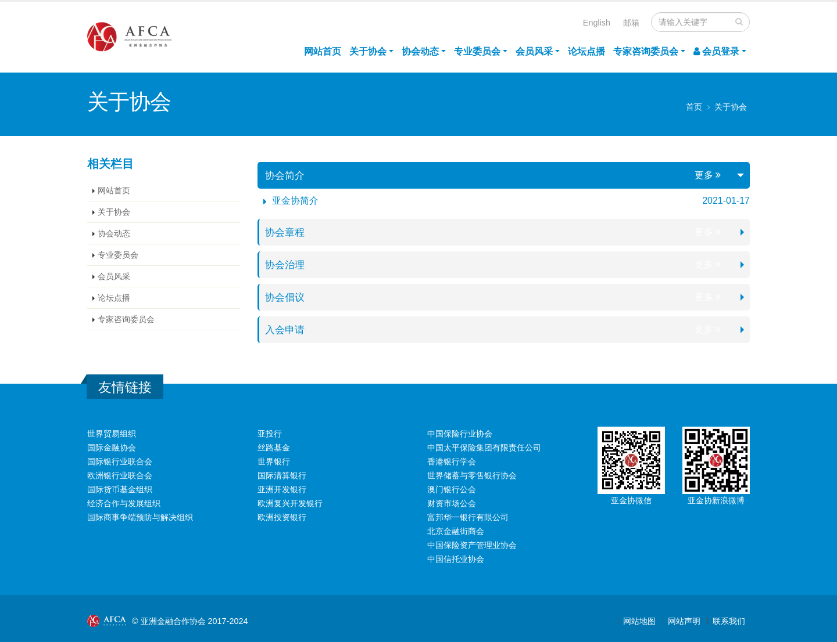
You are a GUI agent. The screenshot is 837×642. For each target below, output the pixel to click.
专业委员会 (477, 51)
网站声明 (684, 621)
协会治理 (286, 264)
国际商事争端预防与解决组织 (140, 517)
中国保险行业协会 (459, 433)
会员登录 (716, 51)
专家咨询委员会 (645, 51)
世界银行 (273, 461)
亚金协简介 (295, 200)
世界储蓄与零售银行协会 (472, 475)
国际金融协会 (111, 447)
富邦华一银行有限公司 (468, 517)
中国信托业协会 (455, 559)
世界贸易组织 (111, 433)
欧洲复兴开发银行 (290, 503)
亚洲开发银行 (281, 489)
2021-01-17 (726, 200)
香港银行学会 (451, 461)
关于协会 (368, 51)
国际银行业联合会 (119, 461)
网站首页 (322, 51)
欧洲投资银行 (281, 517)
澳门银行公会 (451, 489)
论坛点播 (586, 51)
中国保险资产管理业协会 (472, 545)
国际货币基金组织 (119, 489)
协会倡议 (286, 297)
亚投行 (269, 433)
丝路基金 (273, 447)
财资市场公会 (451, 503)
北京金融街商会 (455, 531)
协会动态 (420, 51)
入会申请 (286, 330)
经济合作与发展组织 (123, 503)
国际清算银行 (281, 475)
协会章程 (286, 232)
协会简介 (286, 175)
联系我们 (729, 621)
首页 (694, 107)
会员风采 (534, 51)
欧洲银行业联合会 (119, 475)
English (596, 22)
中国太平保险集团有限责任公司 (484, 447)
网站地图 (639, 621)
